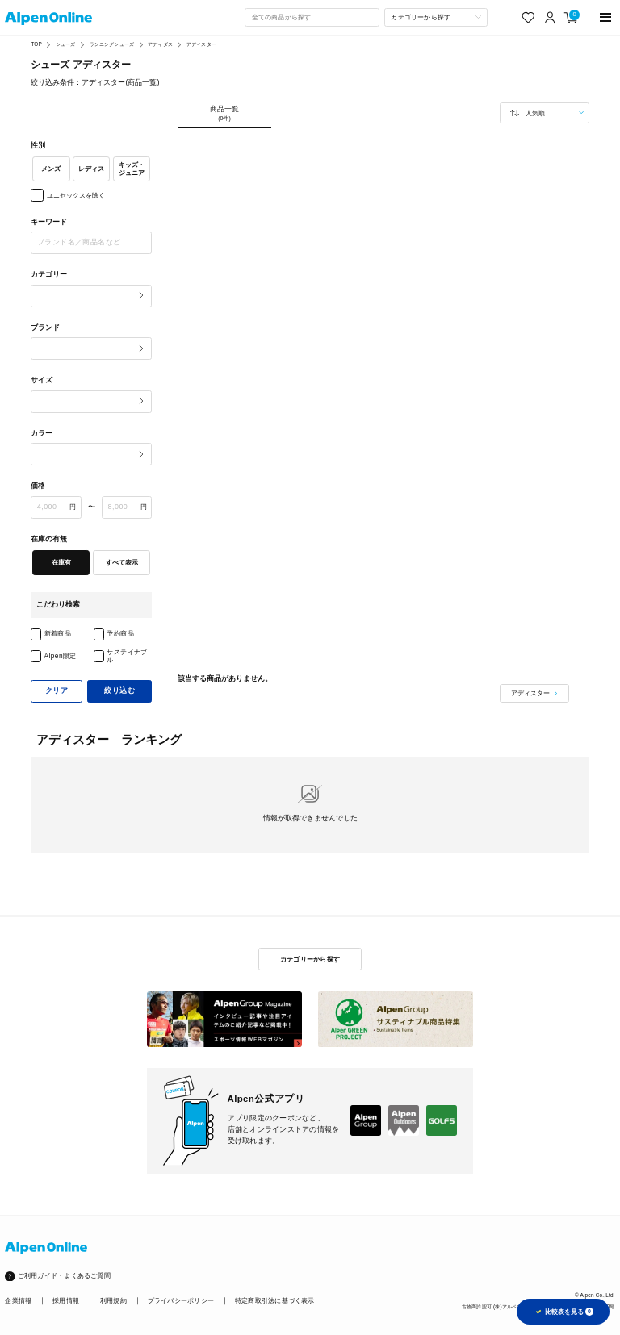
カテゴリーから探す (310, 959)
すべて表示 (122, 562)
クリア (56, 690)
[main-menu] (606, 17)
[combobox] (312, 17)
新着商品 (58, 633)
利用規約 (113, 1300)
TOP (36, 44)
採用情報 (65, 1300)
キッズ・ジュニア (132, 169)
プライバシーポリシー (181, 1300)
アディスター (201, 44)
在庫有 (61, 562)
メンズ (51, 169)
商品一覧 (224, 113)
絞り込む (119, 690)
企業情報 (18, 1300)
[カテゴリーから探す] (436, 17)
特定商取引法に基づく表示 (275, 1300)
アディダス (160, 44)
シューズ (66, 44)
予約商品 (120, 633)
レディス (91, 169)
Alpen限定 (60, 656)
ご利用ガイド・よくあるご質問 (64, 1275)
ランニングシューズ (112, 44)
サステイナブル (127, 656)
